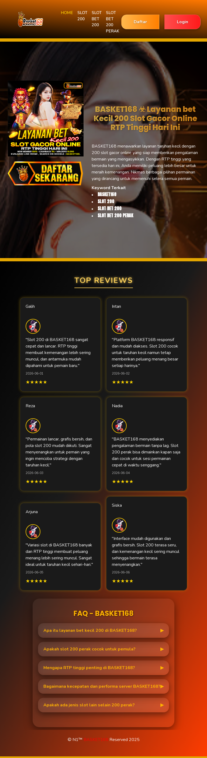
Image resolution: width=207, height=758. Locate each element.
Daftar (140, 22)
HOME (67, 12)
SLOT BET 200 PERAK (112, 22)
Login (182, 22)
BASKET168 (96, 740)
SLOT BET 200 (97, 19)
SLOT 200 (82, 16)
